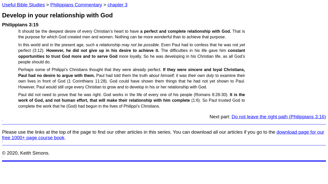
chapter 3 (118, 4)
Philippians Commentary (76, 4)
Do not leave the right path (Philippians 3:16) (279, 116)
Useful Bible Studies (23, 4)
